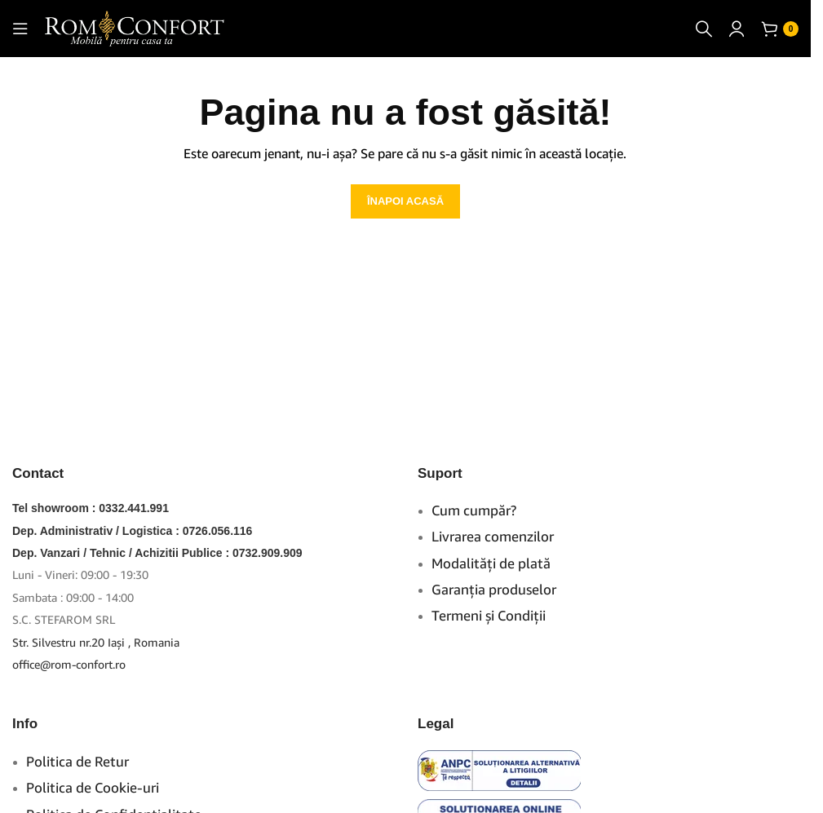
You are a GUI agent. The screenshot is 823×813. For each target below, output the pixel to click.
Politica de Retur (77, 761)
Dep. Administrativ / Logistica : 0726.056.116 (132, 530)
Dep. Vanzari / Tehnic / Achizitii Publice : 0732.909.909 (157, 552)
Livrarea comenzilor (492, 536)
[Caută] (704, 28)
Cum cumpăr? (473, 510)
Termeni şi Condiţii (488, 615)
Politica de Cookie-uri (92, 787)
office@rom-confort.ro (69, 664)
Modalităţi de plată (491, 563)
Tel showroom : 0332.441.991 (90, 508)
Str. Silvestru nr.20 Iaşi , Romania (95, 642)
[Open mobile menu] (20, 28)
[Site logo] (134, 27)
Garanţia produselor (493, 589)
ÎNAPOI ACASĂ (405, 201)
